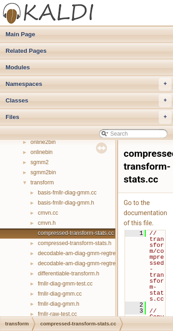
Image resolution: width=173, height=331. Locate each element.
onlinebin (41, 152)
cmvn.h (47, 223)
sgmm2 (39, 162)
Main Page (20, 34)
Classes (89, 100)
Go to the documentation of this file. (145, 213)
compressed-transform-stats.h (74, 243)
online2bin (43, 142)
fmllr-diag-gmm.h (58, 304)
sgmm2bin (43, 172)
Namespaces (89, 84)
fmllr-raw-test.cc (57, 314)
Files (89, 117)
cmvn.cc (48, 213)
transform (42, 182)
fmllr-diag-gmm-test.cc (65, 283)
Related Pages (26, 50)
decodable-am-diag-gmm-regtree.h (80, 263)
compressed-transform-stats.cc (76, 233)
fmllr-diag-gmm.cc (60, 294)
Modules (18, 67)
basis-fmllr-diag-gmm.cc (67, 192)
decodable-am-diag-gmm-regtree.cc (82, 253)
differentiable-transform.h (68, 273)
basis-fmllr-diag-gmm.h (66, 203)
